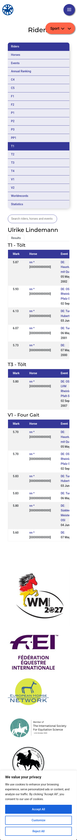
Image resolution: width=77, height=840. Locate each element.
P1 (13, 112)
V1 (13, 179)
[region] (38, 805)
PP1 (13, 137)
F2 (12, 104)
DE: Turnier (68, 328)
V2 (13, 187)
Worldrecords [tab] (19, 195)
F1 (12, 96)
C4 (13, 79)
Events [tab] (15, 63)
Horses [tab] (15, 54)
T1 (13, 146)
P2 (13, 121)
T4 (13, 171)
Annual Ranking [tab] (21, 71)
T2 (13, 154)
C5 (13, 88)
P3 (13, 129)
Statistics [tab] (17, 204)
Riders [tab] (15, 46)
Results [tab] (16, 238)
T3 (13, 162)
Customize (38, 820)
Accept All (38, 809)
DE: (63, 345)
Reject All (38, 831)
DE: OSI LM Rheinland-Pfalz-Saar (68, 293)
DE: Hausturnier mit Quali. (68, 267)
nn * (31, 262)
